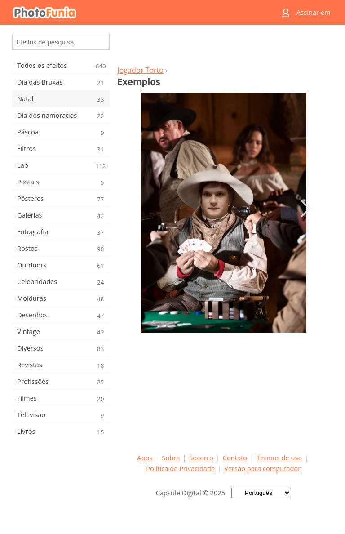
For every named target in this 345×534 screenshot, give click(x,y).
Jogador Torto (140, 70)
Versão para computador (262, 468)
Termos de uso (279, 457)
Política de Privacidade (180, 468)
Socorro (201, 457)
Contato (235, 457)
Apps (144, 457)
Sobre (171, 457)
